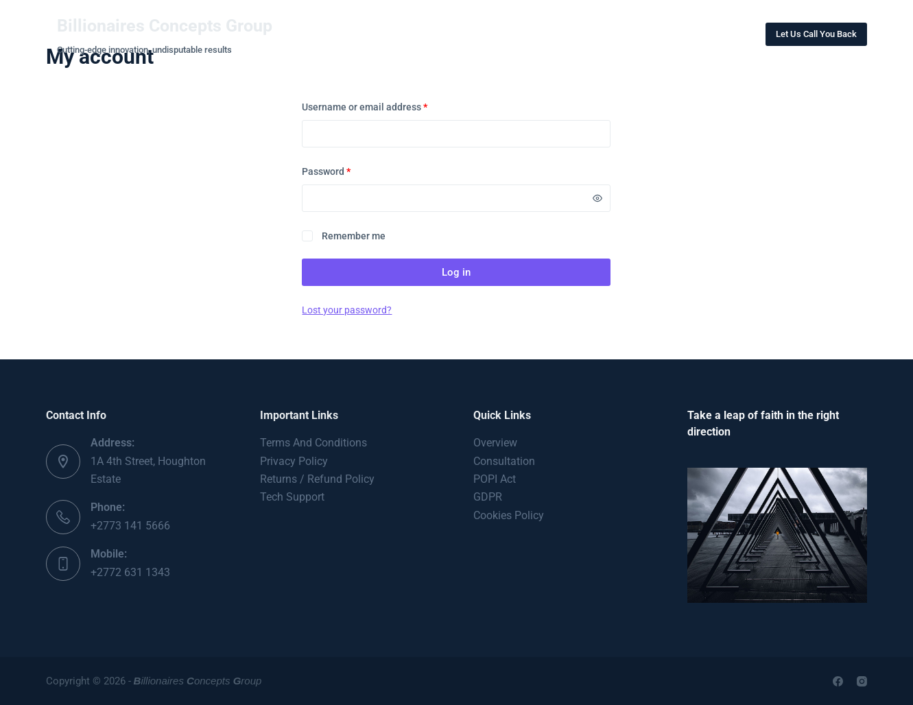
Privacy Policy (294, 461)
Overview (495, 442)
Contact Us (565, 33)
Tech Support (292, 496)
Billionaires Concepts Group (164, 26)
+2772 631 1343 (130, 572)
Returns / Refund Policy (317, 479)
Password (346, 170)
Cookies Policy (508, 515)
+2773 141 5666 (130, 525)
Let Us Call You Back (816, 34)
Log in (456, 272)
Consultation (504, 461)
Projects (482, 33)
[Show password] (597, 198)
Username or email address (384, 105)
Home (335, 33)
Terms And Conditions (313, 442)
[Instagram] (862, 681)
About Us (404, 33)
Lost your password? (347, 309)
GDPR (487, 496)
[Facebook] (838, 681)
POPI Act (494, 479)
